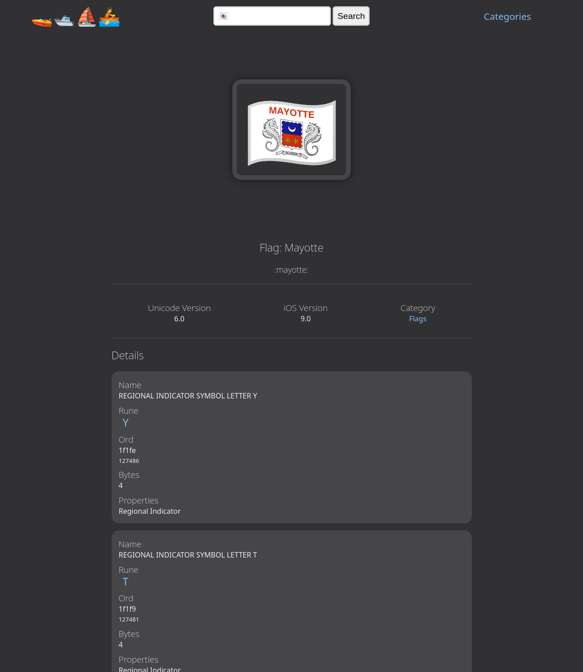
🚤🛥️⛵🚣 (76, 16)
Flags (418, 319)
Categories (507, 16)
